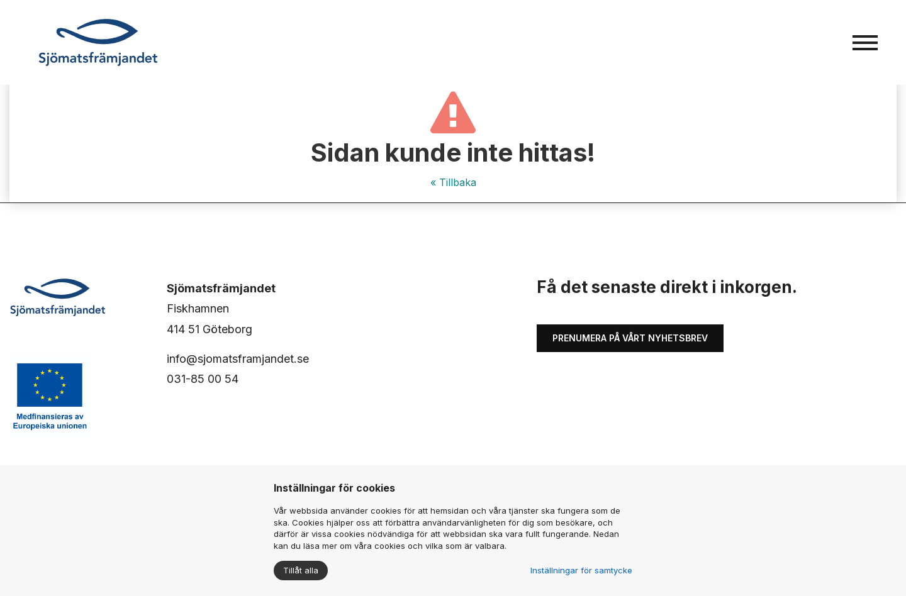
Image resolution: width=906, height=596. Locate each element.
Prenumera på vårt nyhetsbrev (630, 338)
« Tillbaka (453, 182)
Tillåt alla (300, 570)
